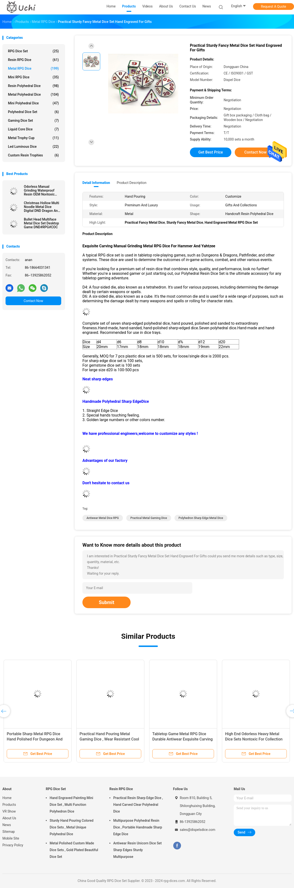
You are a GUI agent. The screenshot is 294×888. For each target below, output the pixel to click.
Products (9, 805)
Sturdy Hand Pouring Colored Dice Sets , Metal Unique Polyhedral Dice (72, 827)
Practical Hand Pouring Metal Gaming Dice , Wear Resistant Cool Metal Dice (109, 739)
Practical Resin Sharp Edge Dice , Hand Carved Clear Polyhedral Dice (138, 804)
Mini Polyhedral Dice (33, 103)
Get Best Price (210, 152)
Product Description (131, 183)
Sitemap (8, 832)
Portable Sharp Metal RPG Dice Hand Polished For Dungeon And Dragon (35, 739)
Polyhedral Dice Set (33, 111)
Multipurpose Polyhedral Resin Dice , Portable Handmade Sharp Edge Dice (137, 827)
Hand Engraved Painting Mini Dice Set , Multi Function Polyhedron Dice (71, 804)
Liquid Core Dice (33, 129)
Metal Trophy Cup (33, 137)
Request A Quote (273, 6)
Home (7, 798)
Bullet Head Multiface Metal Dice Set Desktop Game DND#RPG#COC (41, 223)
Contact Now (33, 301)
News (6, 825)
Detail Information (96, 183)
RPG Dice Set (33, 51)
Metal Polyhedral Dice (33, 94)
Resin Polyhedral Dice (33, 85)
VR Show (9, 811)
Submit (106, 602)
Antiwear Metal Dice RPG (103, 518)
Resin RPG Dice (33, 59)
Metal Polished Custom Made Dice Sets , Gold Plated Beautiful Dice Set (74, 850)
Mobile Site (10, 838)
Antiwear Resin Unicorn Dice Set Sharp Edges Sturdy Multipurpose (137, 850)
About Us (9, 818)
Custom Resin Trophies (33, 155)
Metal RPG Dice (33, 68)
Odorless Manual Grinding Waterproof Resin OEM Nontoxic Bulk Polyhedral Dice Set (42, 190)
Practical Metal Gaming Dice (148, 518)
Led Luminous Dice (33, 146)
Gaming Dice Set (33, 120)
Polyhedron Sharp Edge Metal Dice (201, 518)
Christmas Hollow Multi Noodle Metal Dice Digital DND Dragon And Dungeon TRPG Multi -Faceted (42, 207)
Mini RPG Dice (33, 77)
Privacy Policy (12, 845)
